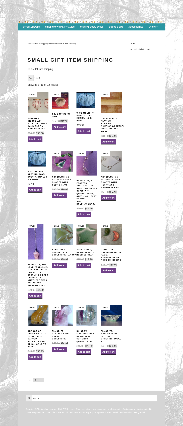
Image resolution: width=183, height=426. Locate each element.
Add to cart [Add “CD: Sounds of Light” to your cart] (59, 127)
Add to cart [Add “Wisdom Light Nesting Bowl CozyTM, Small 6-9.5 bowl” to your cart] (35, 190)
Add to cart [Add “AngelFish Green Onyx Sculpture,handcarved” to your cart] (59, 265)
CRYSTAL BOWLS (31, 27)
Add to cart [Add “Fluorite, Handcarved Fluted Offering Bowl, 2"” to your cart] (108, 352)
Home (30, 44)
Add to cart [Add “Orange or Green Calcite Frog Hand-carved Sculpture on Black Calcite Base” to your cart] (35, 357)
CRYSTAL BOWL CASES (92, 27)
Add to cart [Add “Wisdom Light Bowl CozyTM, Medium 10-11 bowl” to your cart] (84, 131)
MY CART (153, 27)
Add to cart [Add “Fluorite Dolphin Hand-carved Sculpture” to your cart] (59, 349)
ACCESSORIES (136, 27)
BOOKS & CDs (116, 27)
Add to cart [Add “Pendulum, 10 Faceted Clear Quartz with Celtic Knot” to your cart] (59, 195)
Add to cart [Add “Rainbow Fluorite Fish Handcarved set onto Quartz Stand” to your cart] (84, 352)
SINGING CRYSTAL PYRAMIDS (60, 27)
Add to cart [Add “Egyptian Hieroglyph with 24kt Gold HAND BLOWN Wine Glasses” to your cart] (35, 139)
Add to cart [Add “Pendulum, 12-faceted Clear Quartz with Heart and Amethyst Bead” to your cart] (108, 198)
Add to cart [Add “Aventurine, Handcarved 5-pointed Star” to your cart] (84, 265)
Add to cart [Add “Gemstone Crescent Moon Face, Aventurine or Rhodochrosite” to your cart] (108, 270)
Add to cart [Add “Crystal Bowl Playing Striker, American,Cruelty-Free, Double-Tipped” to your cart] (108, 141)
